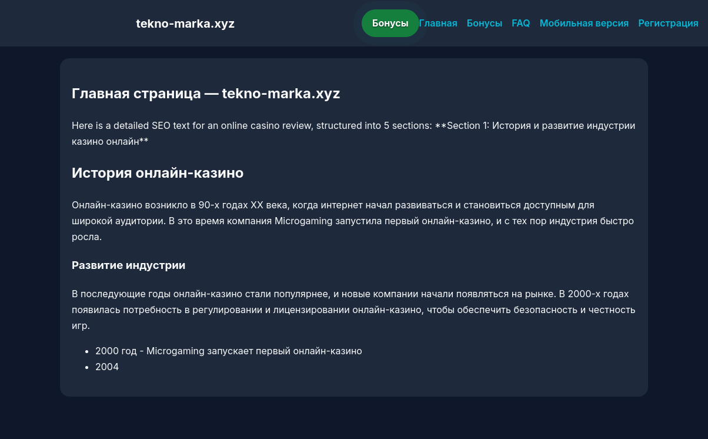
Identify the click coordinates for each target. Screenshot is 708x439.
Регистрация (668, 23)
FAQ (521, 23)
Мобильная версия (584, 23)
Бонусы (390, 23)
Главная (438, 23)
